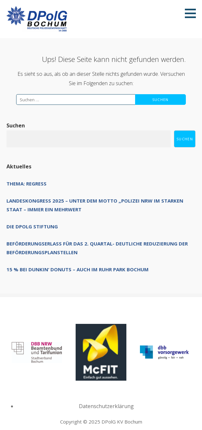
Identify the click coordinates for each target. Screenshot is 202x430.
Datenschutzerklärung (106, 406)
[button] (192, 13)
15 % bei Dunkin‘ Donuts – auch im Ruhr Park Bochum (77, 269)
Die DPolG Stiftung (32, 226)
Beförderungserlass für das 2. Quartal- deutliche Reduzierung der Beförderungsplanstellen (97, 247)
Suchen (15, 125)
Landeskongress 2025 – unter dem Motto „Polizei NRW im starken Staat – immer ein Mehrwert (94, 205)
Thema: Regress (26, 183)
